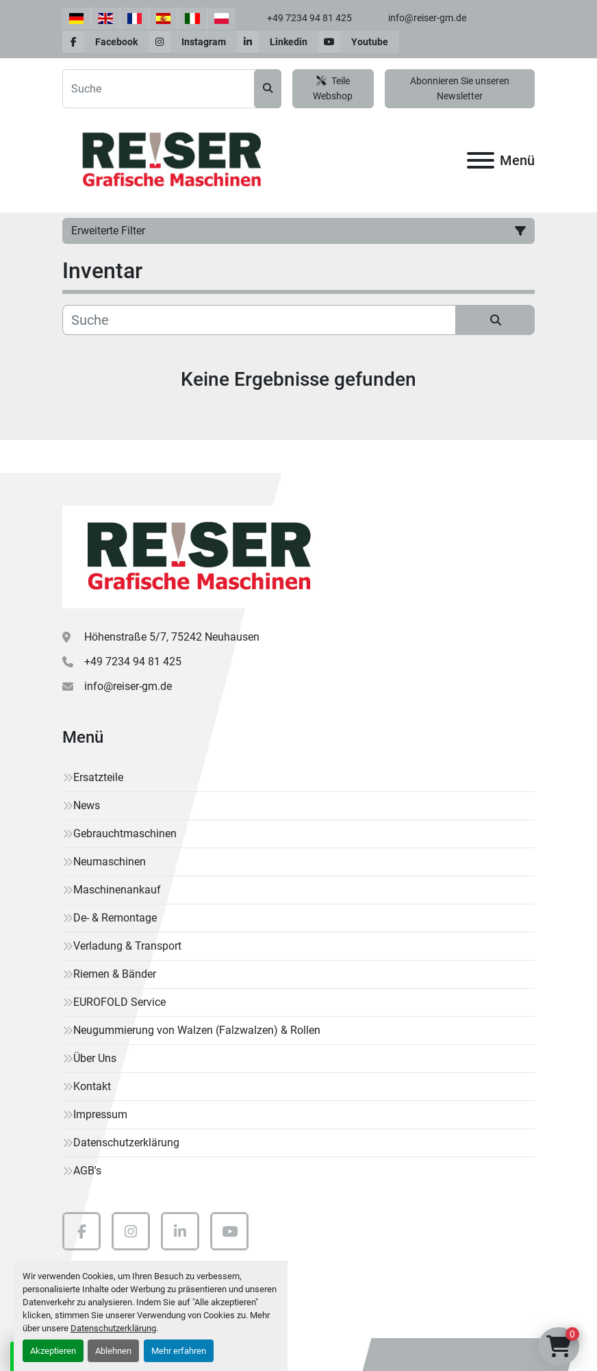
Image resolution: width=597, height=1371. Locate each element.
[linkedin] (277, 42)
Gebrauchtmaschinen (125, 833)
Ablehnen (113, 1351)
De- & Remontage (115, 917)
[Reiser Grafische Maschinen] (195, 556)
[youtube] (358, 42)
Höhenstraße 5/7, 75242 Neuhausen (171, 636)
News (86, 805)
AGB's (87, 1170)
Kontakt (92, 1086)
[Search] (171, 88)
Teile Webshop (333, 88)
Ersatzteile (98, 777)
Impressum (100, 1114)
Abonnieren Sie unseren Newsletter (459, 88)
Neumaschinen (109, 861)
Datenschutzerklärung (113, 1328)
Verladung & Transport (127, 945)
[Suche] (259, 320)
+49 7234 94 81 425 (308, 17)
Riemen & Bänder (114, 973)
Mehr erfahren (178, 1351)
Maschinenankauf (117, 889)
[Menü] (480, 160)
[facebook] (105, 42)
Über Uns (94, 1058)
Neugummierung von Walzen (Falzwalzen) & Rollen (196, 1030)
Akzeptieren (53, 1351)
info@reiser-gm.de (426, 17)
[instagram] (193, 42)
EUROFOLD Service (119, 1002)
